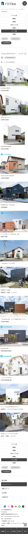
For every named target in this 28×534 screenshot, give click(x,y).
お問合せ (20, 531)
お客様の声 (5, 497)
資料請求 (14, 531)
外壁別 (14, 22)
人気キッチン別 (14, 25)
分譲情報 (3, 531)
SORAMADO (7, 42)
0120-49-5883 (7, 516)
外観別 (14, 34)
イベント (8, 531)
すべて (5, 38)
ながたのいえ (16, 38)
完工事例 (4, 492)
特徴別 (14, 18)
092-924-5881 (15, 516)
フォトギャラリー (6, 484)
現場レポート (5, 488)
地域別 (14, 28)
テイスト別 (14, 15)
